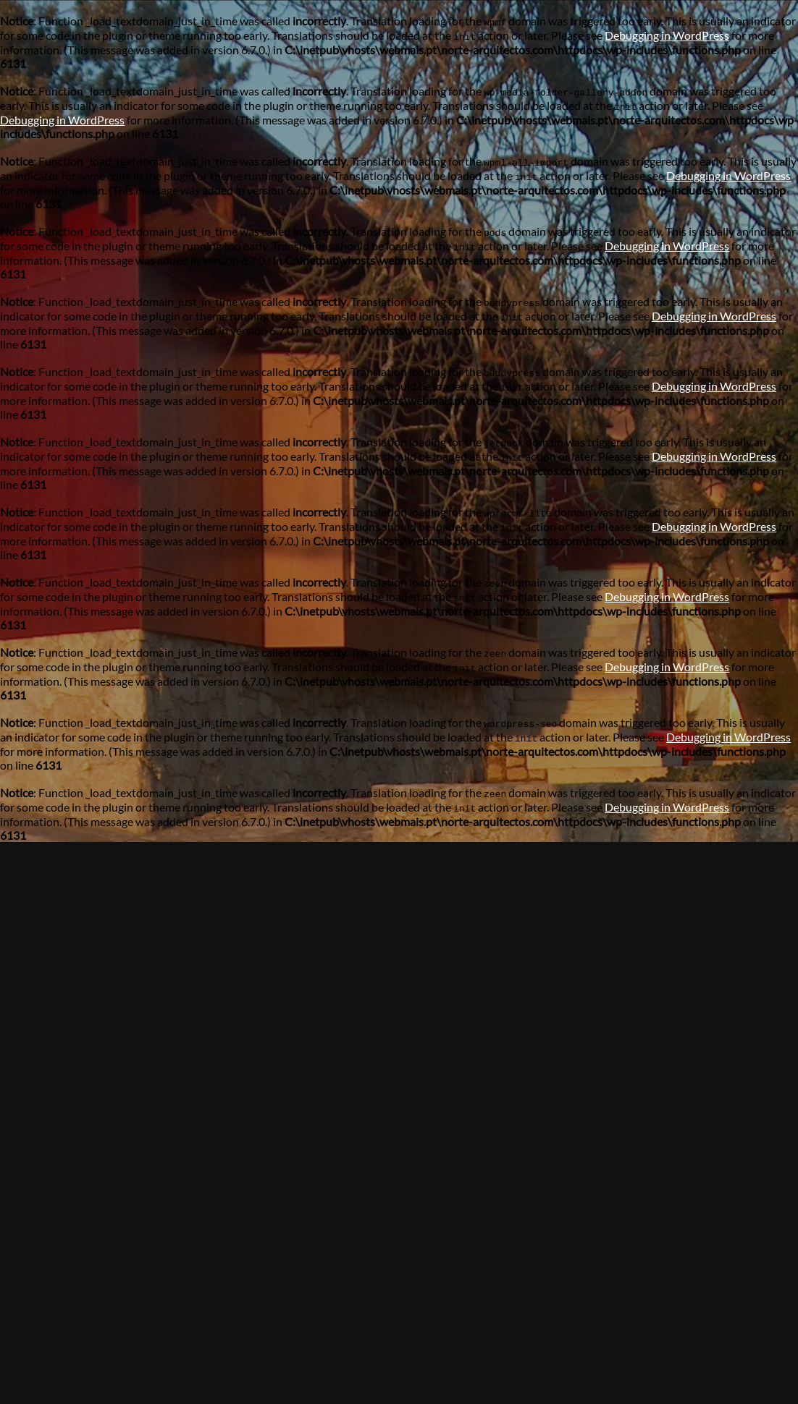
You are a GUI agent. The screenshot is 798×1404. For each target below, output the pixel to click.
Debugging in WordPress (667, 35)
